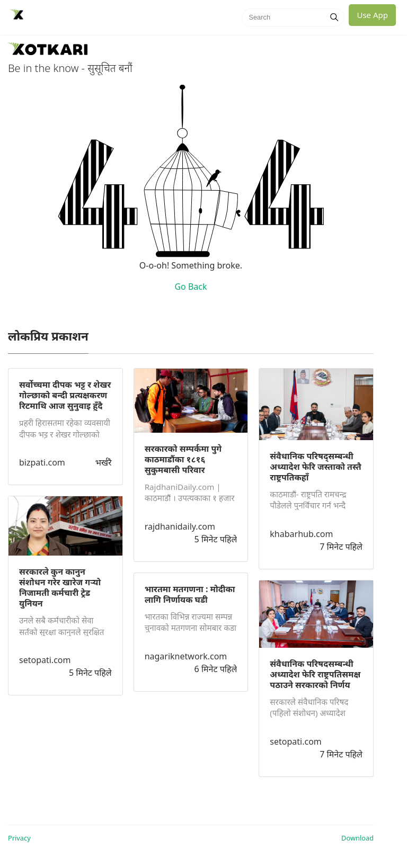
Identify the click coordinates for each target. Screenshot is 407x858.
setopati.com (44, 660)
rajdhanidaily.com (180, 526)
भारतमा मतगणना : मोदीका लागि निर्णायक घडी (190, 594)
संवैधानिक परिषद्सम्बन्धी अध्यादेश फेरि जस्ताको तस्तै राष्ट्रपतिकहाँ (315, 466)
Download (357, 838)
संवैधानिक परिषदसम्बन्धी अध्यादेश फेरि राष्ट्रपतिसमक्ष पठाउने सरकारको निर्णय (315, 674)
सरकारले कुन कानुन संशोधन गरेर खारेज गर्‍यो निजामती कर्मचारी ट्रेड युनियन (60, 587)
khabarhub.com (301, 534)
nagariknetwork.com (186, 656)
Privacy (19, 838)
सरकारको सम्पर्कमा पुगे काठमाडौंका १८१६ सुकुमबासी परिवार (183, 459)
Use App (372, 15)
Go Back (190, 286)
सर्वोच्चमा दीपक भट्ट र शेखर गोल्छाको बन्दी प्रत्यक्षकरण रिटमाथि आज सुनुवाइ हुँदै (65, 395)
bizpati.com (42, 462)
